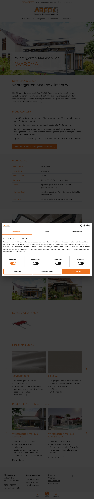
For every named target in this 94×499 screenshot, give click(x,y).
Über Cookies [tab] (77, 232)
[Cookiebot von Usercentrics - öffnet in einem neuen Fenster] (82, 225)
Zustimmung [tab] (17, 232)
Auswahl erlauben (47, 271)
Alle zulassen (76, 271)
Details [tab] (47, 232)
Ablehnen (17, 271)
